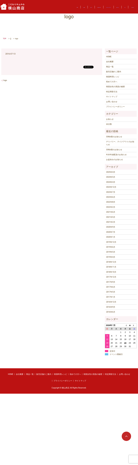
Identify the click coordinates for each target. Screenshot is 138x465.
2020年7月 (110, 232)
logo (5, 80)
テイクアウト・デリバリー (99, 5)
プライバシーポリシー (115, 107)
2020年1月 (110, 237)
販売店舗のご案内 (75, 5)
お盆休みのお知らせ (114, 159)
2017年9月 (110, 282)
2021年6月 (110, 212)
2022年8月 (110, 202)
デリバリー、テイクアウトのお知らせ (120, 143)
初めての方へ (121, 5)
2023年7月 (110, 192)
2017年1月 (110, 297)
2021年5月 (110, 217)
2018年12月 (111, 262)
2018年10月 (111, 272)
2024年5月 (110, 177)
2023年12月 (111, 187)
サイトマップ (111, 97)
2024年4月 (110, 182)
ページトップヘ (126, 436)
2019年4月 (110, 257)
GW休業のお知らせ (114, 137)
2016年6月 (110, 312)
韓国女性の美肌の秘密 (115, 86)
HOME (33, 5)
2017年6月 (110, 287)
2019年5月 (110, 252)
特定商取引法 (111, 92)
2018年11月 (111, 267)
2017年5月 (110, 292)
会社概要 (45, 5)
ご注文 (39, 8)
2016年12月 (111, 302)
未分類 (109, 124)
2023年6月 (110, 197)
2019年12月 (111, 242)
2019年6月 (110, 247)
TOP (4, 39)
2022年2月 (110, 207)
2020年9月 (110, 227)
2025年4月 (110, 172)
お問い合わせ (53, 8)
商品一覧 (58, 5)
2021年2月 (110, 222)
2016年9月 (110, 307)
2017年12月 (111, 277)
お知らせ (110, 119)
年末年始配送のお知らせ (116, 154)
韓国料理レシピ (112, 77)
